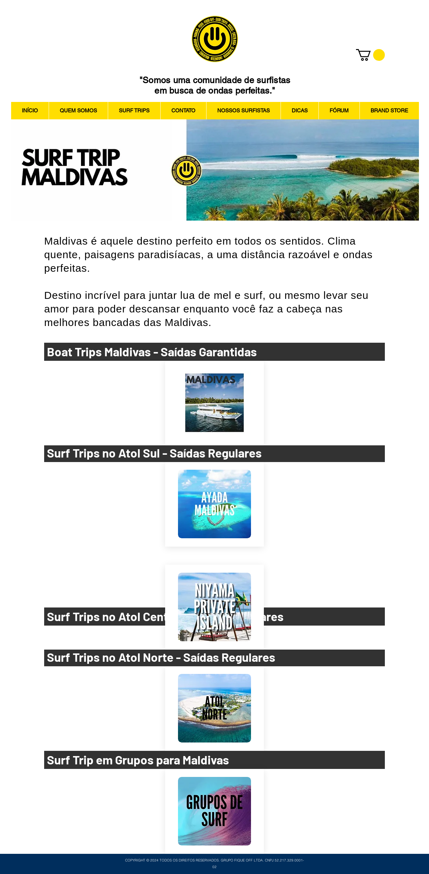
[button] (370, 55)
